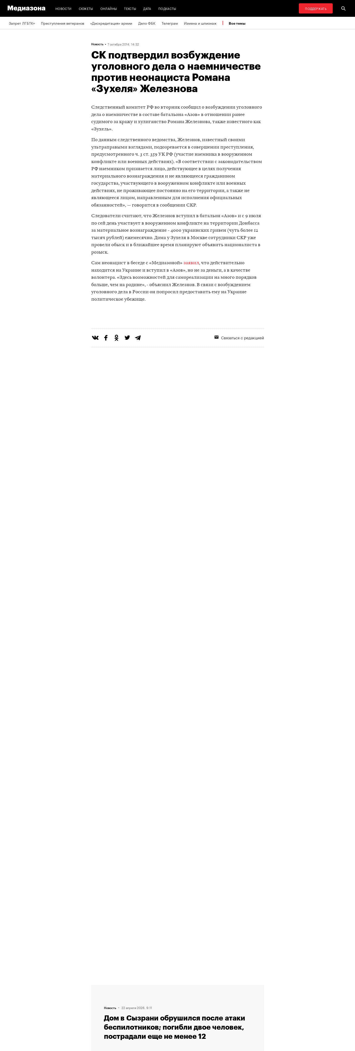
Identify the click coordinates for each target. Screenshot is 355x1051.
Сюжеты (86, 8)
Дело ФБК (147, 23)
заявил (191, 263)
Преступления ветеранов (62, 23)
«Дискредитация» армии (111, 23)
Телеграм (170, 23)
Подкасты (167, 8)
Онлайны (108, 8)
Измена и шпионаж (200, 23)
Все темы (237, 23)
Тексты (130, 8)
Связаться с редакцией (239, 358)
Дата (147, 8)
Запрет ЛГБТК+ (22, 23)
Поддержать (316, 8)
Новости (63, 8)
